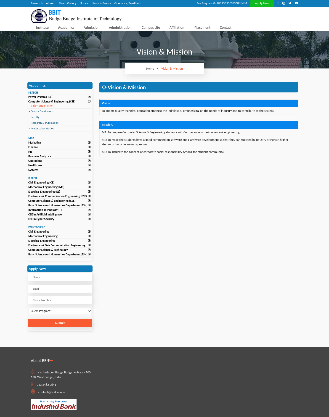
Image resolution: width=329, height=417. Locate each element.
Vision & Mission (172, 68)
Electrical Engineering (41, 240)
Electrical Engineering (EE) (44, 191)
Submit (60, 323)
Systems (33, 169)
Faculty (34, 117)
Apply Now (262, 3)
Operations (35, 160)
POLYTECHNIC (36, 227)
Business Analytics (39, 156)
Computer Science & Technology (48, 249)
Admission (91, 27)
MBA (31, 138)
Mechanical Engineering (43, 236)
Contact (225, 27)
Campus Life (151, 27)
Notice (84, 3)
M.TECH (33, 92)
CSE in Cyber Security (41, 219)
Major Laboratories (41, 128)
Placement (202, 27)
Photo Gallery (67, 3)
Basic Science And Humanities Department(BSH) (58, 205)
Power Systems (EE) (40, 96)
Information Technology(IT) (45, 209)
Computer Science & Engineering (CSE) (51, 101)
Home (153, 68)
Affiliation (176, 27)
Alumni (50, 3)
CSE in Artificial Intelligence (45, 214)
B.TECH (32, 178)
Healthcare (35, 165)
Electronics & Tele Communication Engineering (56, 245)
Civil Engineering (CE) (41, 182)
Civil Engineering (38, 231)
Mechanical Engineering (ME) (46, 187)
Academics (66, 27)
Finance (33, 147)
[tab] (60, 96)
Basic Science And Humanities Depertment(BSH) (58, 254)
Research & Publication (43, 122)
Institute (42, 27)
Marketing (34, 142)
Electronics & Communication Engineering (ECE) (57, 196)
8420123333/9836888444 (230, 3)
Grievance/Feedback (127, 3)
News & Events (101, 3)
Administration (120, 27)
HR (30, 151)
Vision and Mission (41, 105)
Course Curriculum (41, 111)
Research (36, 3)
